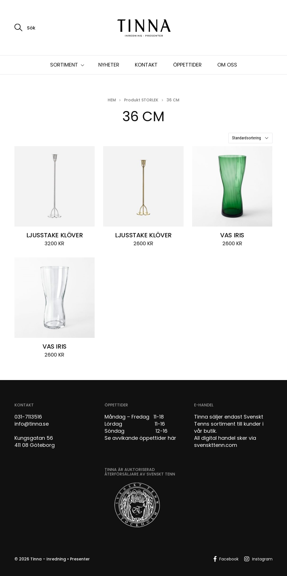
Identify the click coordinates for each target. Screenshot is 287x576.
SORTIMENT (64, 64)
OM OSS (227, 64)
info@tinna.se (31, 423)
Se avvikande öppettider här (140, 437)
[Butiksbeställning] (250, 138)
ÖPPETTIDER (187, 64)
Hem (112, 100)
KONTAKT (146, 64)
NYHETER (108, 64)
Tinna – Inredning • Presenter (60, 559)
